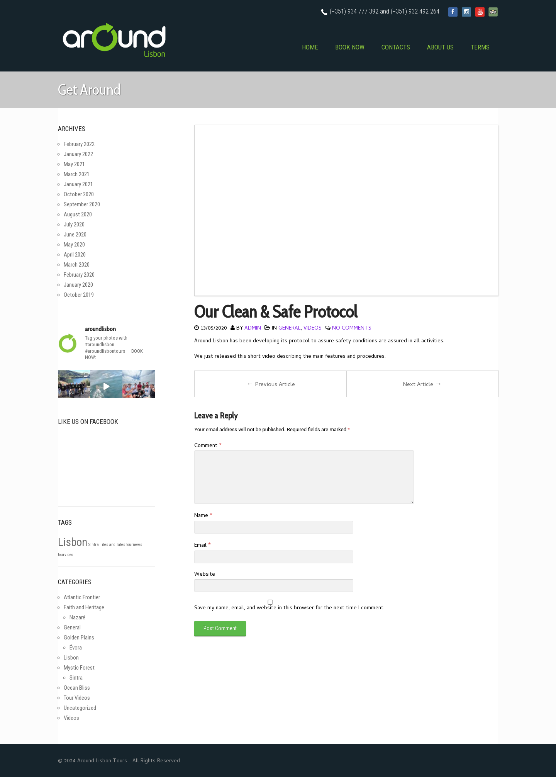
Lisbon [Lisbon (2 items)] (72, 542)
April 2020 (75, 254)
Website (204, 574)
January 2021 (78, 184)
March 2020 (77, 264)
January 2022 (78, 154)
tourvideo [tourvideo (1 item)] (65, 554)
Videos (312, 328)
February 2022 (79, 144)
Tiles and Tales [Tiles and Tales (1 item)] (112, 544)
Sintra (76, 677)
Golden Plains (79, 637)
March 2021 (77, 174)
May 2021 (74, 164)
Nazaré (77, 617)
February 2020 (79, 274)
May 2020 (74, 244)
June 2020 (75, 234)
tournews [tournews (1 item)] (134, 544)
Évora (76, 647)
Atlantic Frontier (82, 597)
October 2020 (79, 194)
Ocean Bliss (77, 687)
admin (252, 328)
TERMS (480, 47)
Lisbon (71, 657)
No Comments (351, 328)
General (289, 328)
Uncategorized (80, 707)
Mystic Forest (79, 667)
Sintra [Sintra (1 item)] (93, 544)
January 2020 (78, 284)
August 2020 (78, 214)
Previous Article (271, 384)
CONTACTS (395, 47)
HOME (310, 47)
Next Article (422, 384)
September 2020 (82, 204)
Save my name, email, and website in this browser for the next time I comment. (289, 608)
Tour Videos (77, 697)
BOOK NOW (349, 47)
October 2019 (79, 294)
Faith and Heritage (84, 607)
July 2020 (74, 224)
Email (202, 545)
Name (203, 516)
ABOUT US (440, 47)
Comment (207, 446)
